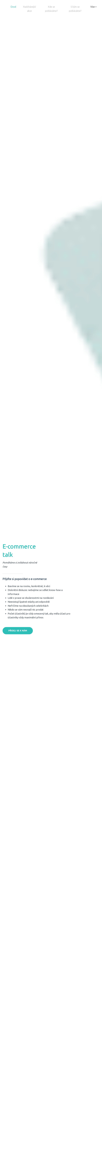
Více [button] (93, 7)
